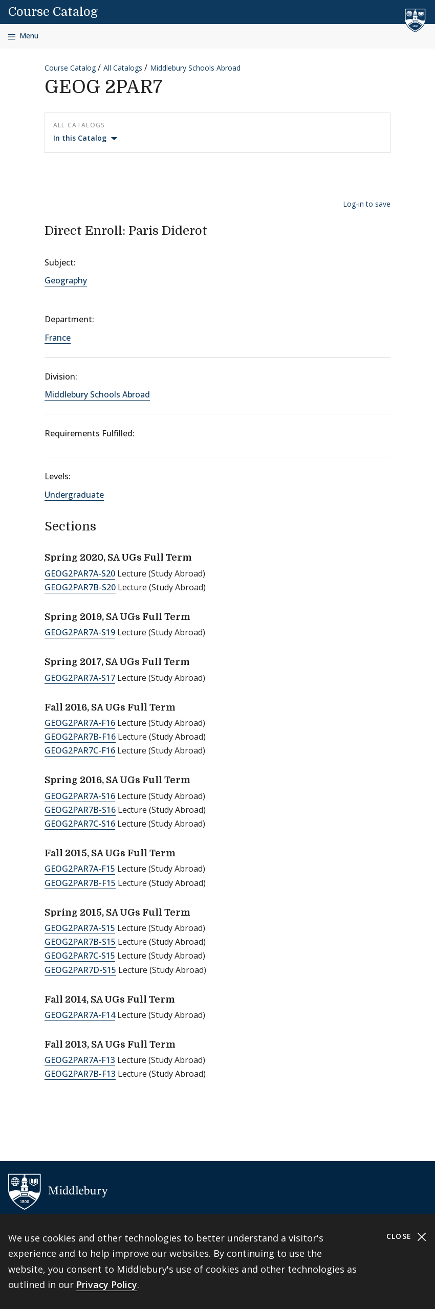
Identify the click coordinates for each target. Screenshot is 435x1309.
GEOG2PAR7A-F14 (80, 1014)
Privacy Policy (106, 1284)
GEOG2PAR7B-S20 (80, 587)
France (58, 337)
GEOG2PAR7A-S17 (80, 677)
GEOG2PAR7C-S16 (80, 823)
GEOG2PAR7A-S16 (80, 796)
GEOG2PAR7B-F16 (80, 736)
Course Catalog (53, 12)
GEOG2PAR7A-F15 (80, 868)
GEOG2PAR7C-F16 (80, 750)
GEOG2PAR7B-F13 (80, 1073)
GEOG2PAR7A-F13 (80, 1060)
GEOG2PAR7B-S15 (80, 941)
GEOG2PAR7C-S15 (80, 955)
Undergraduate (74, 494)
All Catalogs (122, 68)
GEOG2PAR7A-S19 (80, 632)
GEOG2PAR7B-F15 (80, 883)
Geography (66, 280)
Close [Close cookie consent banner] (406, 1236)
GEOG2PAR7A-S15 (80, 928)
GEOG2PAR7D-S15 (80, 969)
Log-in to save (366, 204)
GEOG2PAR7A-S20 (80, 573)
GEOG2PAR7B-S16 (80, 809)
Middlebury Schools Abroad (195, 68)
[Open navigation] (23, 36)
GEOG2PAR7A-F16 (80, 722)
